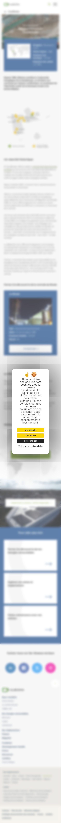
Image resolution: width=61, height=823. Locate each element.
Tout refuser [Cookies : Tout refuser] (30, 435)
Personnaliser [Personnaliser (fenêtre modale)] (30, 441)
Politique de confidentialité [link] (30, 446)
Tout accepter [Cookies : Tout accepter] (30, 430)
